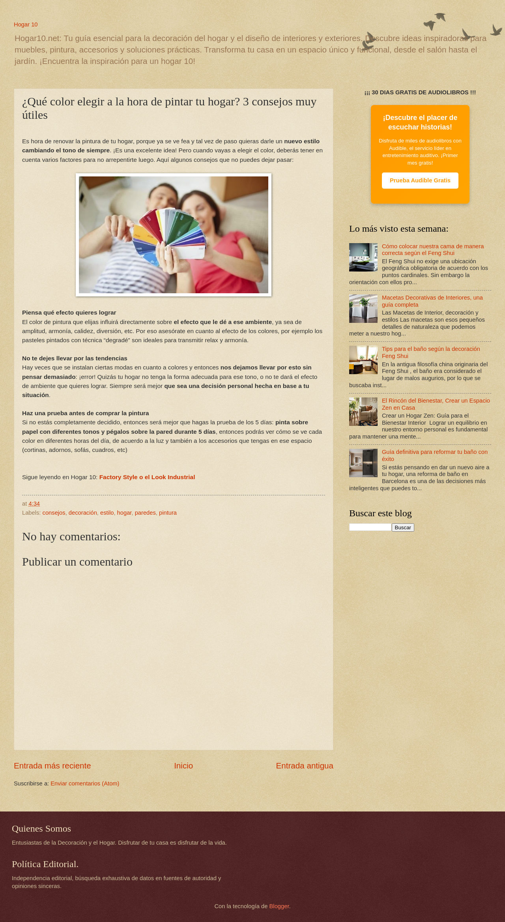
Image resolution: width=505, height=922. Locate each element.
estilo (107, 513)
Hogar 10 (26, 24)
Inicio (183, 765)
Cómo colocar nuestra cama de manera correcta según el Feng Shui (433, 250)
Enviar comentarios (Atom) (84, 783)
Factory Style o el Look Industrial (147, 477)
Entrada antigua (304, 765)
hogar (124, 513)
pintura (168, 513)
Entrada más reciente (52, 765)
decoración (83, 513)
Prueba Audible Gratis (420, 180)
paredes (145, 513)
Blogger (279, 906)
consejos (54, 513)
